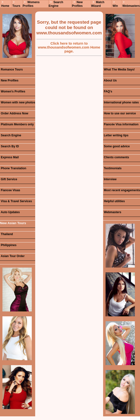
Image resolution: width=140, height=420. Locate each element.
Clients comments (116, 157)
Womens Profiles (31, 4)
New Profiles (77, 4)
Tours (16, 6)
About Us (110, 80)
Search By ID (9, 146)
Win (115, 6)
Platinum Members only (17, 124)
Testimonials (112, 168)
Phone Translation (13, 168)
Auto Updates (10, 212)
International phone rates (121, 102)
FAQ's (107, 91)
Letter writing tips (116, 135)
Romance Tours (11, 69)
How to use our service (119, 113)
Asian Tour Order (12, 256)
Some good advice (116, 146)
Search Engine (56, 4)
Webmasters (131, 6)
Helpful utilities (114, 201)
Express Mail (9, 157)
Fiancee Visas (10, 190)
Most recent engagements (121, 190)
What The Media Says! (119, 69)
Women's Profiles (12, 91)
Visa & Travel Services (16, 201)
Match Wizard (97, 4)
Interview (110, 179)
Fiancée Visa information (121, 124)
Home (5, 6)
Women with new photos (17, 102)
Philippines (8, 245)
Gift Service (8, 179)
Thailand (6, 234)
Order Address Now (14, 113)
